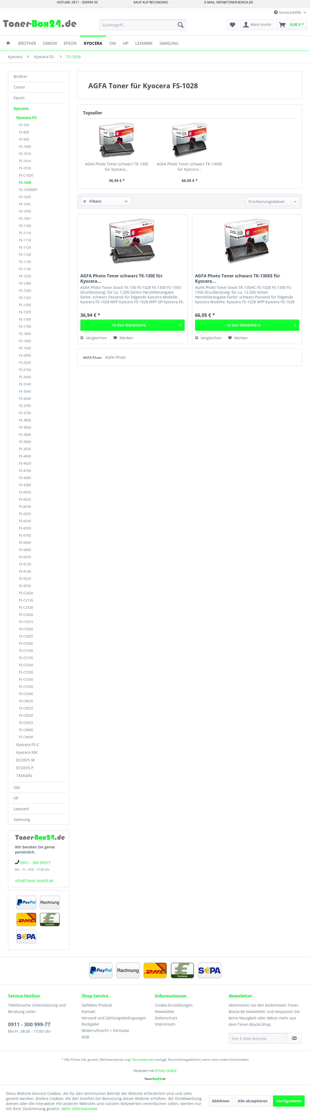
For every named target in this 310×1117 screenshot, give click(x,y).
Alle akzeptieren (253, 1100)
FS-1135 (25, 269)
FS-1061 (25, 218)
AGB (85, 1036)
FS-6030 (25, 506)
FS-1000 (25, 146)
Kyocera (21, 108)
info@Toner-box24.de (34, 880)
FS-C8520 (26, 715)
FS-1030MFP (28, 190)
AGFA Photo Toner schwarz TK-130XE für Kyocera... (189, 166)
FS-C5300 (26, 679)
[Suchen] (180, 24)
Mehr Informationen (79, 1108)
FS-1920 (25, 348)
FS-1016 (25, 161)
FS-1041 (25, 204)
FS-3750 (25, 413)
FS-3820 (25, 427)
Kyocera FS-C (27, 744)
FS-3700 (25, 406)
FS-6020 (25, 492)
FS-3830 (25, 434)
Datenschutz (166, 1017)
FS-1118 (25, 240)
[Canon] (49, 43)
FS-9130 (25, 571)
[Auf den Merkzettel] (123, 338)
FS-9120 (25, 564)
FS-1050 (25, 211)
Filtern (92, 201)
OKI (17, 787)
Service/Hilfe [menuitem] (288, 12)
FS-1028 (25, 182)
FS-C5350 (26, 686)
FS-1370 (25, 312)
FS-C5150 (26, 658)
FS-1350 (25, 305)
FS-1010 (25, 153)
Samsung (22, 819)
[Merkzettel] (232, 24)
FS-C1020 (26, 175)
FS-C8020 (26, 701)
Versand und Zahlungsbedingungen (114, 1017)
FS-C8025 (26, 708)
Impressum (165, 1024)
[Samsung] (169, 43)
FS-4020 (25, 463)
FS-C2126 (26, 600)
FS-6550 (25, 528)
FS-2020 (25, 362)
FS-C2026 (26, 593)
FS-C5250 (26, 672)
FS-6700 (25, 535)
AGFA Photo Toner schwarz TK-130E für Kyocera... (116, 166)
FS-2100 (25, 370)
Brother (20, 76)
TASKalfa (24, 775)
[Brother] (27, 43)
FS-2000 (25, 355)
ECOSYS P (24, 767)
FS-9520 (25, 578)
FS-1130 (25, 262)
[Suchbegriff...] (143, 24)
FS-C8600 (26, 730)
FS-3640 (25, 398)
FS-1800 (25, 334)
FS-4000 (25, 456)
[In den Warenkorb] (132, 325)
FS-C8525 (26, 722)
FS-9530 (25, 586)
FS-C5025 (26, 636)
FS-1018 (25, 168)
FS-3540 (25, 391)
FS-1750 (25, 326)
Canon (19, 87)
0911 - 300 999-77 (29, 1024)
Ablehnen (220, 1100)
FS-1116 (25, 233)
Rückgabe (90, 1024)
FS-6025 (25, 499)
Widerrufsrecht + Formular (105, 1030)
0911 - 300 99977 (35, 862)
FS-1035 (25, 197)
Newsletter (164, 1011)
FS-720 (24, 125)
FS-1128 (25, 254)
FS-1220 (25, 276)
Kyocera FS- (27, 117)
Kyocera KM (26, 752)
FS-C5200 (26, 665)
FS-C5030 (26, 643)
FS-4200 (25, 478)
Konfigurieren (288, 1100)
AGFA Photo (92, 357)
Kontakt (88, 1011)
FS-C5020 (26, 629)
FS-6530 (25, 521)
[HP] (126, 43)
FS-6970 (25, 557)
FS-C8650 (26, 737)
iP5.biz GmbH (165, 1070)
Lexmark (21, 808)
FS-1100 (25, 226)
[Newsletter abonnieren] (294, 1038)
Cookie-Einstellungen (174, 1005)
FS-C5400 (26, 694)
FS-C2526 (26, 607)
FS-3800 (25, 420)
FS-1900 (25, 341)
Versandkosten (143, 1059)
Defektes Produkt (97, 1005)
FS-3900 (25, 442)
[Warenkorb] (291, 24)
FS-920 (24, 139)
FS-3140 (25, 384)
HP (16, 798)
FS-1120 (25, 247)
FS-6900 (25, 542)
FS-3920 (25, 449)
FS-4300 (25, 485)
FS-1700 (25, 319)
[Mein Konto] (257, 24)
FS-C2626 (26, 614)
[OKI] (113, 43)
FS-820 (24, 132)
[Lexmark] (144, 43)
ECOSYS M (25, 760)
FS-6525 (25, 514)
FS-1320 (25, 290)
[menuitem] (143, 24)
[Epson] (70, 43)
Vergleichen (93, 337)
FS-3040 (25, 377)
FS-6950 (25, 550)
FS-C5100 (26, 650)
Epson (19, 97)
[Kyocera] (93, 43)
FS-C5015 (26, 622)
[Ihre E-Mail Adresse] (258, 1038)
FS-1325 (25, 298)
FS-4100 (25, 470)
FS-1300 (25, 283)
